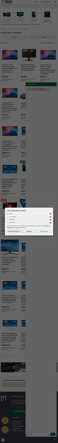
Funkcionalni (12, 216)
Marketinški (12, 222)
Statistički (11, 219)
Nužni (10, 213)
